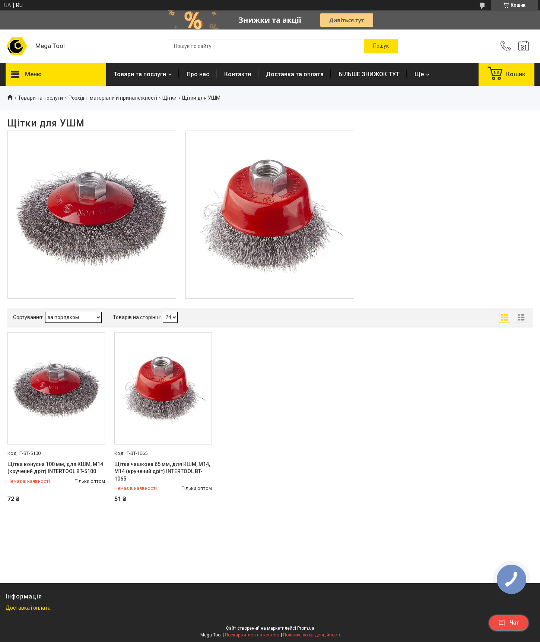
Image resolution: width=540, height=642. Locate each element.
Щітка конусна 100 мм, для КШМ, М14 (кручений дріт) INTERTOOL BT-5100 (55, 468)
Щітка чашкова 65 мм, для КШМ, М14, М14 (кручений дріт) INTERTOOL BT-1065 (162, 471)
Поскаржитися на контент (252, 635)
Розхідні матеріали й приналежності (113, 98)
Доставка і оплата (28, 608)
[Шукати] (381, 46)
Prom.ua (305, 628)
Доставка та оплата (295, 74)
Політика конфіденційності (311, 635)
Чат (508, 622)
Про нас (198, 74)
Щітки (169, 98)
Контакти (237, 74)
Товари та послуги (140, 74)
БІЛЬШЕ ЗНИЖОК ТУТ (369, 74)
